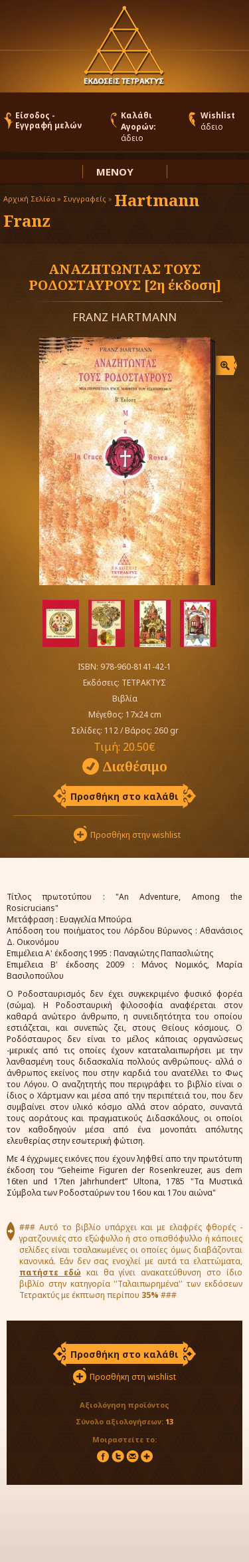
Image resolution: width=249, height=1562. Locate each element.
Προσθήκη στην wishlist (135, 835)
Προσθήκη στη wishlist (133, 1376)
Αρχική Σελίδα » (32, 198)
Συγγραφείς (84, 198)
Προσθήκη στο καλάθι (124, 796)
